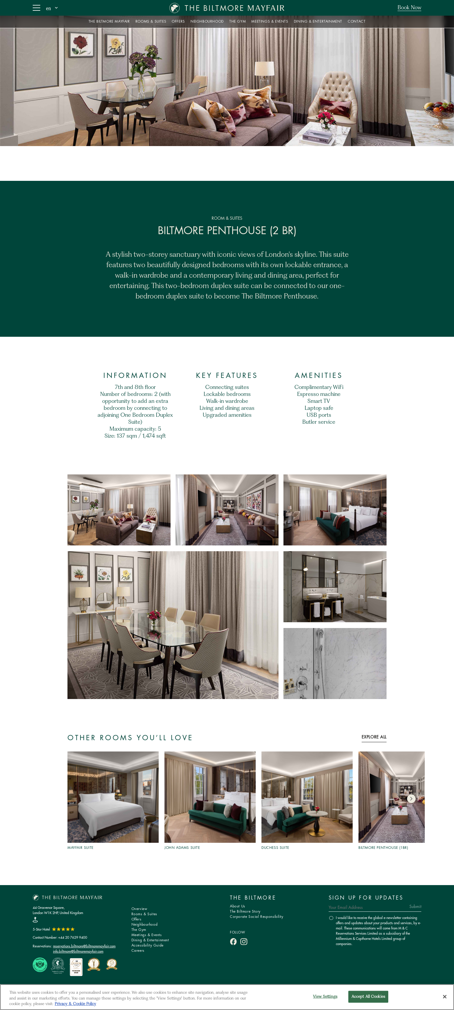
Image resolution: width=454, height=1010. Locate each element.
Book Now (409, 7)
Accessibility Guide (147, 945)
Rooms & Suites (144, 914)
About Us (237, 906)
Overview (139, 909)
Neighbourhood (144, 925)
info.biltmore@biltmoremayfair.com (78, 951)
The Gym (138, 930)
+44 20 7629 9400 (72, 937)
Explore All (374, 737)
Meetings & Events (146, 935)
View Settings (325, 996)
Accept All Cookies (368, 996)
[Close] (444, 996)
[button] (411, 798)
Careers (137, 951)
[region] (227, 997)
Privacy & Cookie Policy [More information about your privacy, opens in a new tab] (75, 1004)
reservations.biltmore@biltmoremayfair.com (84, 946)
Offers (136, 919)
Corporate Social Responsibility (256, 917)
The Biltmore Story (245, 911)
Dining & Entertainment (150, 940)
